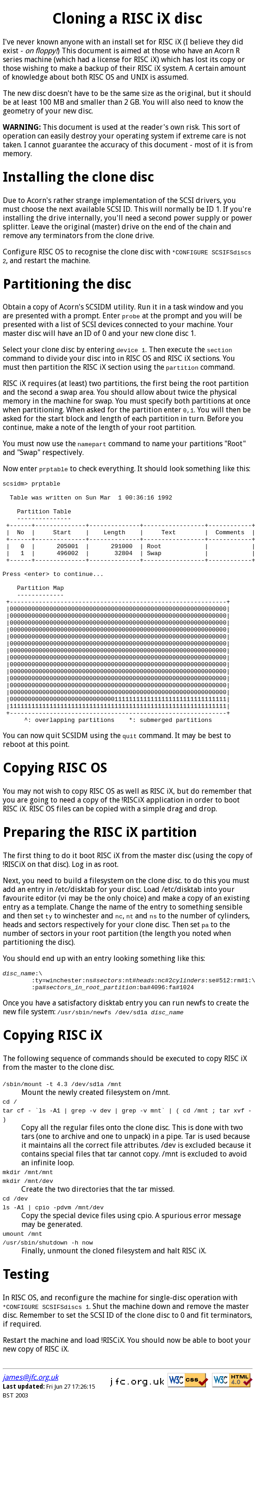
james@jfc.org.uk (30, 1430)
